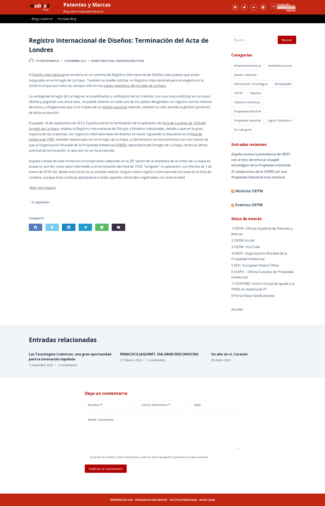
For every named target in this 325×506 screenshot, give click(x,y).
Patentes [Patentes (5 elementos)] (256, 93)
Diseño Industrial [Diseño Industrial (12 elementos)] (245, 75)
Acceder (237, 309)
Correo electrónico (155, 404)
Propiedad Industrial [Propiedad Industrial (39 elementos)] (247, 120)
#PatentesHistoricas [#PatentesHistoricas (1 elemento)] (247, 66)
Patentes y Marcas (87, 4)
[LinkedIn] (68, 227)
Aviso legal (207, 500)
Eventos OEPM (249, 204)
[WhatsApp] (102, 227)
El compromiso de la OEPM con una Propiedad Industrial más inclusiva (259, 174)
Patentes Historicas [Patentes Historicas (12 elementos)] (247, 102)
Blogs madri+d (42, 19)
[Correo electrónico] (118, 227)
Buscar (287, 40)
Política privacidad (183, 500)
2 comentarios (67, 365)
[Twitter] (244, 7)
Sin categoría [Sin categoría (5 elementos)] (242, 130)
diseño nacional (115, 107)
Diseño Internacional (48, 74)
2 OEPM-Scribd (242, 240)
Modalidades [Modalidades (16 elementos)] (283, 84)
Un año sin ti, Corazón (229, 354)
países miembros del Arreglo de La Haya (134, 85)
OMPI (121, 145)
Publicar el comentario (105, 469)
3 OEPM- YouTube (245, 247)
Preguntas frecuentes (151, 500)
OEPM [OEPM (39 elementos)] (238, 93)
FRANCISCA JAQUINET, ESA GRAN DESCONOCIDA (159, 354)
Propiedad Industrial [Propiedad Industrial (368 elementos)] (247, 111)
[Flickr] (254, 7)
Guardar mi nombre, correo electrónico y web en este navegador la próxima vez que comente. (149, 457)
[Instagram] (263, 7)
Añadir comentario (101, 419)
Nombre (95, 404)
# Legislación (40, 202)
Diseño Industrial (103, 61)
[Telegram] (85, 227)
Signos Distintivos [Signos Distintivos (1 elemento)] (280, 120)
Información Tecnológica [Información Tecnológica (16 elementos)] (251, 84)
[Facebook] (235, 7)
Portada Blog (66, 19)
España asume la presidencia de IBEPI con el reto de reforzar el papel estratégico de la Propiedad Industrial (260, 159)
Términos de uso (121, 500)
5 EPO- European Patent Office (255, 265)
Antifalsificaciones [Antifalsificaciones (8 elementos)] (280, 66)
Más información (43, 187)
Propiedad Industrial (130, 61)
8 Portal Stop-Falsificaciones (253, 295)
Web (197, 405)
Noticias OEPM (249, 190)
